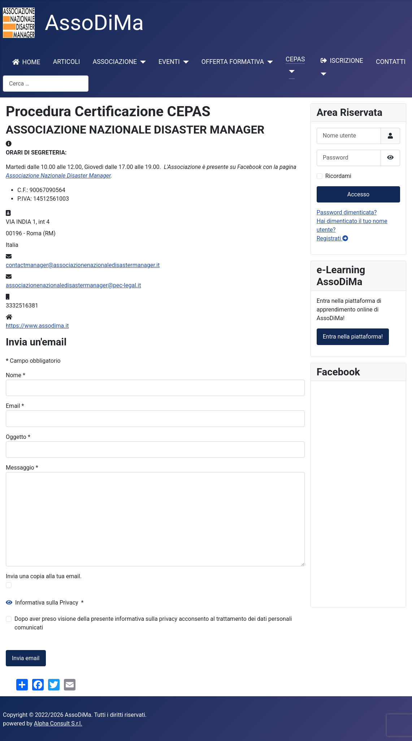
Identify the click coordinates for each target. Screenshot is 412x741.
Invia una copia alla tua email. (44, 576)
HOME (24, 62)
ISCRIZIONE (340, 61)
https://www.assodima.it (37, 325)
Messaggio (22, 467)
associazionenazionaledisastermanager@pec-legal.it (73, 285)
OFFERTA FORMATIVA (232, 61)
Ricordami (338, 176)
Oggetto (18, 436)
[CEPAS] (290, 71)
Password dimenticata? (347, 212)
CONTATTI (391, 61)
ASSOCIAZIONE (115, 61)
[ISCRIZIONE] (322, 74)
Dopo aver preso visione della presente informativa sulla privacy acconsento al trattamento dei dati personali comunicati (153, 623)
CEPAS (295, 59)
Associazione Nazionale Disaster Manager (58, 175)
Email (15, 405)
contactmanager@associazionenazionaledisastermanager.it (83, 265)
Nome (15, 375)
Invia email (26, 658)
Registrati (332, 238)
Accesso (358, 194)
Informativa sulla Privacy (44, 602)
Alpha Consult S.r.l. (58, 723)
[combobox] (45, 83)
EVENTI (169, 61)
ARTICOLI (66, 61)
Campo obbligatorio (33, 360)
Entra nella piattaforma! (353, 336)
